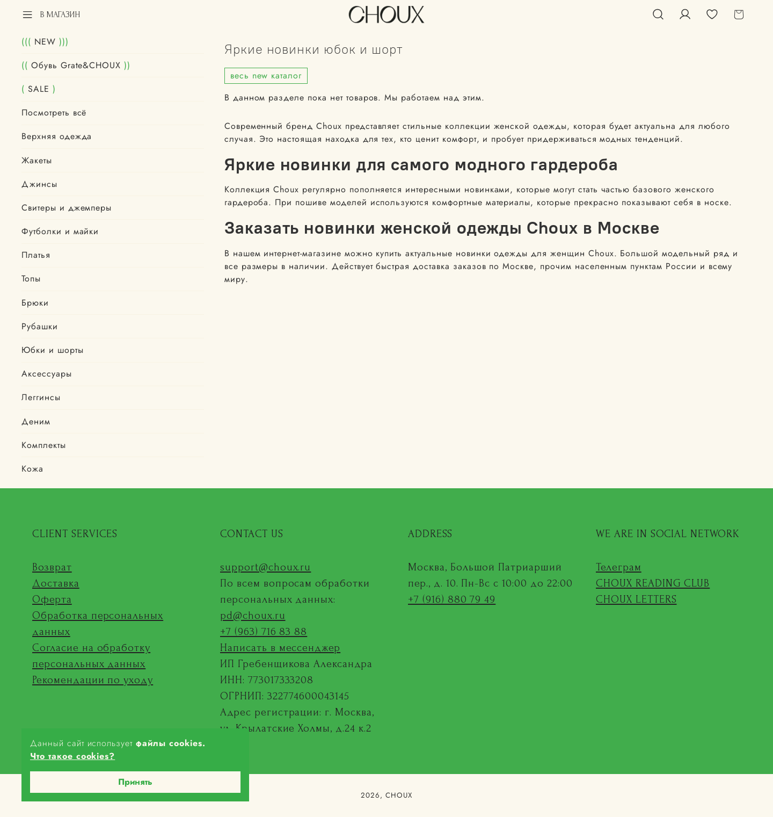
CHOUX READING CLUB (653, 583)
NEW (45, 41)
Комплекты (43, 445)
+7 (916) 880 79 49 (451, 599)
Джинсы (39, 184)
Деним (35, 421)
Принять (135, 782)
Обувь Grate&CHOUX (75, 65)
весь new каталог (266, 75)
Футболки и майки (60, 231)
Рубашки (39, 326)
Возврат (52, 567)
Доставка (55, 583)
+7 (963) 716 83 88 (263, 632)
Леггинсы (41, 397)
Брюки (35, 303)
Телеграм (618, 567)
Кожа (32, 468)
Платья (35, 255)
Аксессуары (46, 373)
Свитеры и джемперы (66, 207)
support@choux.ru (265, 567)
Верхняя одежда (56, 136)
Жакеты (36, 160)
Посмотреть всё (53, 112)
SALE (38, 89)
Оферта (52, 599)
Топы (31, 278)
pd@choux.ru (253, 615)
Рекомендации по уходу (92, 680)
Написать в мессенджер (280, 648)
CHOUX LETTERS (636, 599)
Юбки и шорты (52, 350)
